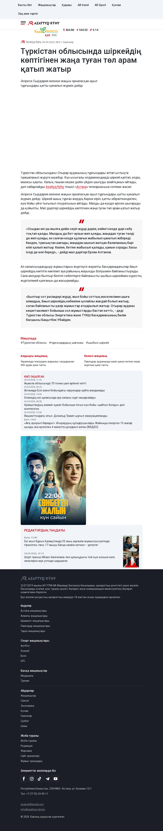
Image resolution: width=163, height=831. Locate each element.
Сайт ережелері (30, 756)
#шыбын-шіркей (97, 342)
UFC (23, 661)
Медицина (27, 675)
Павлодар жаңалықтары (35, 626)
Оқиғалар (68, 42)
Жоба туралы (29, 740)
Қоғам (116, 5)
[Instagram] (32, 779)
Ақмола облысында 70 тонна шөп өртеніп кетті (55, 383)
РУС (54, 35)
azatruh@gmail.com (32, 804)
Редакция (26, 745)
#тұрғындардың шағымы (66, 342)
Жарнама (26, 750)
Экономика (27, 705)
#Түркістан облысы (34, 342)
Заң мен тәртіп (28, 13)
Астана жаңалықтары (34, 610)
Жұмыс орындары (31, 761)
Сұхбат (25, 721)
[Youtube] (55, 779)
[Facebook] (24, 779)
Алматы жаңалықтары (34, 615)
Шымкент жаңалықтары (35, 620)
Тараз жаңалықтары (33, 631)
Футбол (25, 645)
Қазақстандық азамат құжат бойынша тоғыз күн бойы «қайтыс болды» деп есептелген (74, 406)
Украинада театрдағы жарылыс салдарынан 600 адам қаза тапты (47, 363)
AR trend (83, 5)
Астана (81, 187)
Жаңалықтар (47, 5)
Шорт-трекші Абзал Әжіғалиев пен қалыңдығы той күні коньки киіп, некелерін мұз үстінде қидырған (69, 559)
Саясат (25, 700)
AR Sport (100, 5)
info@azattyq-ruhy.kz (33, 809)
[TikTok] (40, 779)
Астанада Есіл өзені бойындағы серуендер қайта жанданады (64, 390)
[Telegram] (47, 779)
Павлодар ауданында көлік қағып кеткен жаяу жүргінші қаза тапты (112, 363)
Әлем (24, 726)
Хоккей (25, 650)
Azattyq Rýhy (33, 42)
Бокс (23, 655)
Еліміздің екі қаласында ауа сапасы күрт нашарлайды (60, 397)
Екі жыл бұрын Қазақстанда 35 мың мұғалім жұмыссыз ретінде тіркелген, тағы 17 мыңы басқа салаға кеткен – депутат (67, 543)
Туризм (25, 680)
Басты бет (25, 5)
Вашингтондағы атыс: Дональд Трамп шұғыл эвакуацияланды (65, 416)
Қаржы (67, 5)
